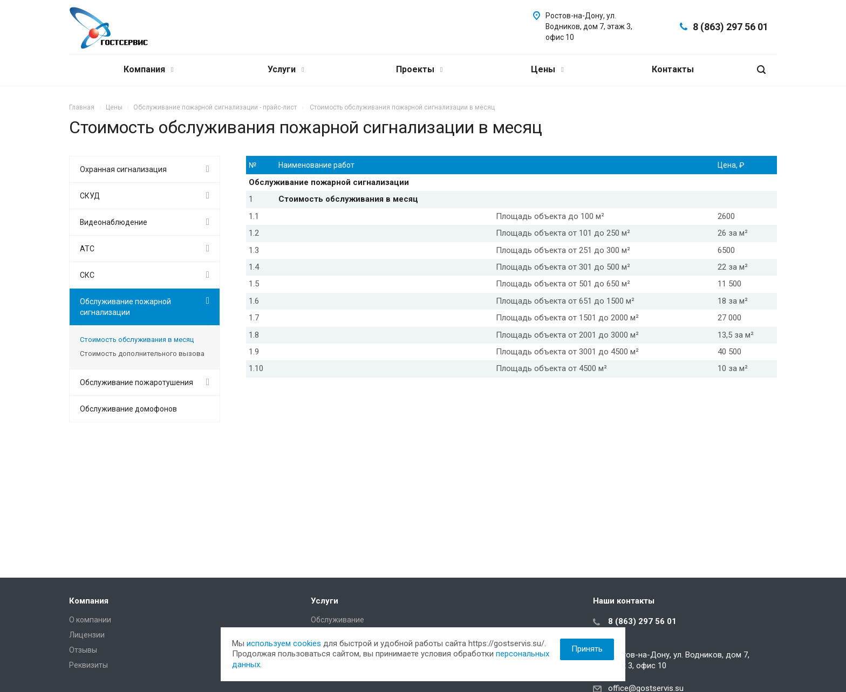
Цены (547, 69)
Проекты (419, 69)
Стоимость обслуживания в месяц (137, 339)
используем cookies (284, 643)
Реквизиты (88, 665)
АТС (87, 248)
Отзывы (83, 650)
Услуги (286, 69)
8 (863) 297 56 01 (730, 26)
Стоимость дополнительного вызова (142, 354)
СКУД (90, 195)
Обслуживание (337, 619)
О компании (90, 619)
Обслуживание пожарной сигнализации (125, 307)
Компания (148, 69)
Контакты (673, 69)
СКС (87, 275)
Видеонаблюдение (113, 222)
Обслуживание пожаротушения (136, 382)
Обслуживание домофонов (128, 409)
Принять (587, 649)
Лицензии (87, 635)
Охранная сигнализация (123, 169)
